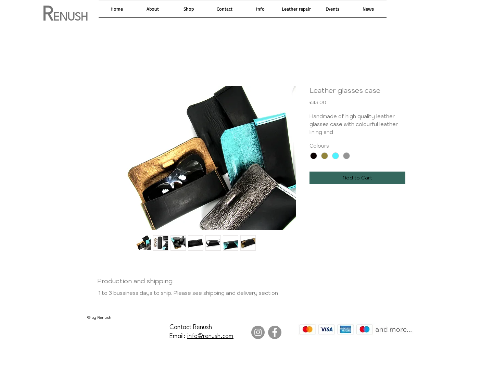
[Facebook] (274, 332)
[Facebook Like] (49, 364)
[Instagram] (258, 332)
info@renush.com (210, 336)
